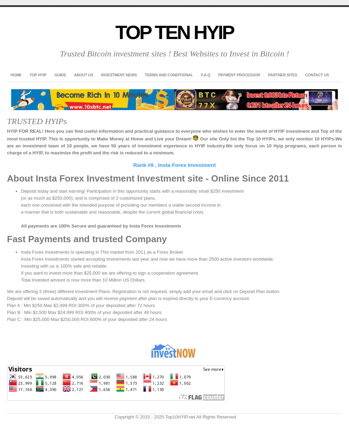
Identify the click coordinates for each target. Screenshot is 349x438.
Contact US (317, 75)
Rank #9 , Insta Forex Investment (174, 165)
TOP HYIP (38, 75)
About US (83, 75)
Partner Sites (282, 75)
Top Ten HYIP (175, 32)
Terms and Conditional (169, 75)
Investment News (119, 75)
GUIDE (60, 75)
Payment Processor (239, 75)
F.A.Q (205, 75)
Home (16, 75)
